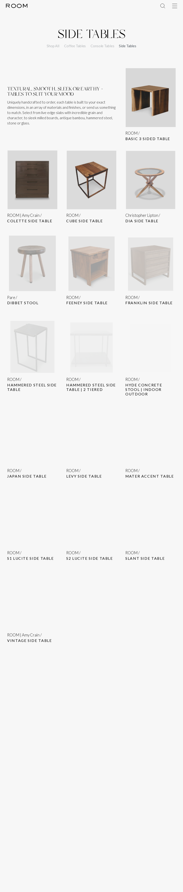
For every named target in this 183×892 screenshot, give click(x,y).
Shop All (53, 46)
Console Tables (102, 46)
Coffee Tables (75, 46)
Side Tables (127, 46)
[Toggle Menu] (175, 6)
